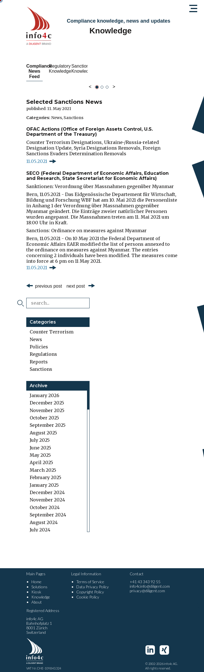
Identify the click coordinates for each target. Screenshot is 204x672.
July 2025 (40, 435)
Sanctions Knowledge (154, 69)
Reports (39, 356)
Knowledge (40, 591)
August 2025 (43, 427)
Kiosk (36, 586)
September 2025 (48, 420)
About (36, 597)
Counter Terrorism (51, 326)
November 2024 (47, 494)
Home (36, 576)
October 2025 (44, 412)
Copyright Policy (90, 586)
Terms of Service (90, 576)
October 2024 (45, 502)
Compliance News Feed (49, 69)
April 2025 (41, 457)
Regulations (43, 349)
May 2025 (40, 450)
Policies (39, 341)
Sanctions (73, 112)
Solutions (39, 581)
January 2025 (44, 480)
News (56, 112)
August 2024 (44, 517)
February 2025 (45, 472)
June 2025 (40, 442)
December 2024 (47, 487)
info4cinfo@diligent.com (150, 581)
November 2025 (47, 405)
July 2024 (40, 524)
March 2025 (43, 465)
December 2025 (47, 397)
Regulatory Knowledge (102, 69)
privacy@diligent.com (147, 585)
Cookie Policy (87, 591)
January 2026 (44, 390)
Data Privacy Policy (92, 581)
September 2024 (48, 509)
